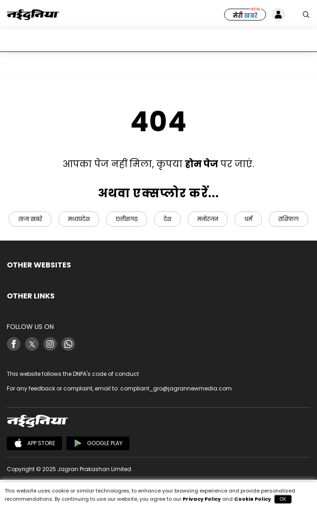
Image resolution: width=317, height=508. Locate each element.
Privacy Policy (202, 499)
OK (283, 499)
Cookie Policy (252, 499)
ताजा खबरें (30, 219)
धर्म (248, 219)
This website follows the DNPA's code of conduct (73, 374)
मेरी (245, 15)
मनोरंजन (207, 219)
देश (167, 219)
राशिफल (288, 219)
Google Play (98, 443)
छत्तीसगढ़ (127, 219)
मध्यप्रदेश (79, 219)
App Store (34, 443)
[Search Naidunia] (306, 14)
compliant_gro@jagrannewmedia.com (176, 388)
